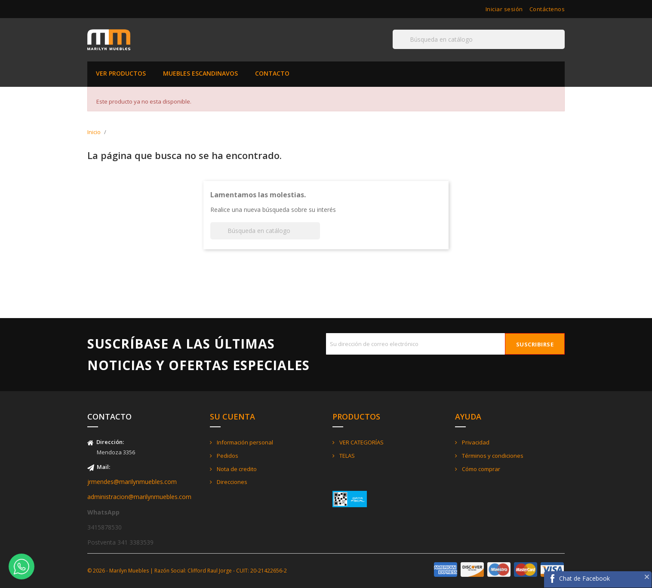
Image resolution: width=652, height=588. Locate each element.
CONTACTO (272, 73)
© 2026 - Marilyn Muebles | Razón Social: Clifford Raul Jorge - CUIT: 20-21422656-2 (187, 570)
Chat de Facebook (584, 578)
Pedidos (226, 455)
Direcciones (231, 482)
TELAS (346, 455)
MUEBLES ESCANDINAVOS (200, 73)
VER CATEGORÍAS (361, 442)
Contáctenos (547, 9)
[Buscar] (479, 39)
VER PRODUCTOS (121, 73)
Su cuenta (232, 416)
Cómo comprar (480, 469)
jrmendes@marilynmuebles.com (132, 482)
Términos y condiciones (492, 455)
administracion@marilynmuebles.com (139, 497)
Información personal (244, 442)
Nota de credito (236, 469)
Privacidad (475, 442)
